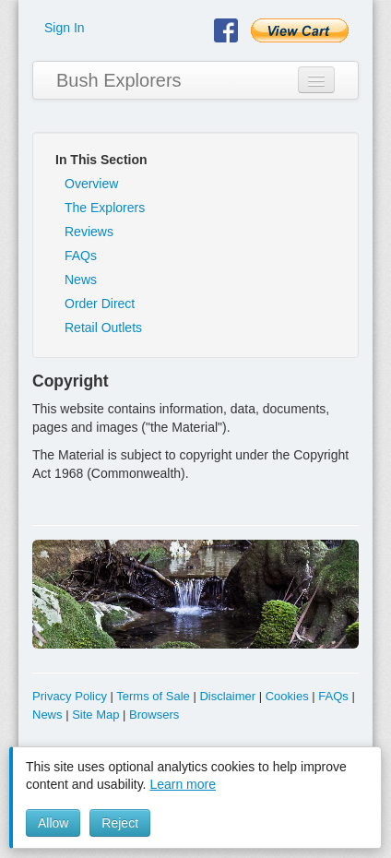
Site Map (95, 714)
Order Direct (100, 303)
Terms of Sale (152, 696)
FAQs (81, 255)
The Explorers (105, 207)
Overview (91, 183)
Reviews (89, 231)
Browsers (154, 714)
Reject (119, 823)
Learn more (182, 784)
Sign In (64, 27)
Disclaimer (227, 696)
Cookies (287, 696)
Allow (53, 823)
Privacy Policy (69, 696)
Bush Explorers (119, 80)
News (81, 279)
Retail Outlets (103, 327)
